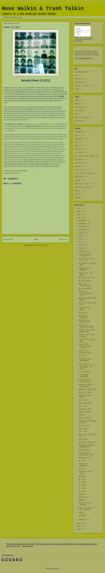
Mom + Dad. (83, 431)
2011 (79, 218)
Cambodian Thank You (87, 389)
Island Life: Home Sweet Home (86, 331)
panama (77, 197)
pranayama (79, 121)
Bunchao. (82, 476)
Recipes (78, 79)
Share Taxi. (83, 497)
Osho (76, 114)
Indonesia (79, 139)
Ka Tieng (82, 461)
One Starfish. (84, 450)
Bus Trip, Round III (87, 442)
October (82, 227)
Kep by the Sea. (85, 418)
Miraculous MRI (84, 403)
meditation (79, 107)
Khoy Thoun (17, 153)
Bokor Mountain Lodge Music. (84, 380)
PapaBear (82, 500)
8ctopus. (82, 415)
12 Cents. (82, 515)
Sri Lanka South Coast (84, 156)
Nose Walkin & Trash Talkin (43, 9)
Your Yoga (82, 400)
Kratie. (81, 513)
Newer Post (8, 239)
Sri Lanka (79, 152)
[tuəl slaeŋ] (42, 128)
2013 (79, 212)
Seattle (78, 149)
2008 (79, 529)
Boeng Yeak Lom (84, 458)
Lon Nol (23, 151)
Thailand (78, 159)
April (81, 245)
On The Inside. (84, 281)
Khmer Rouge (48, 126)
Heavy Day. (83, 428)
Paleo (77, 75)
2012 (79, 215)
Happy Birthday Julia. (84, 396)
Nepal (77, 146)
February (83, 251)
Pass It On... (84, 406)
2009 (79, 526)
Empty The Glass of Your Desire (86, 509)
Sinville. (82, 356)
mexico (77, 191)
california (79, 163)
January (82, 519)
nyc (76, 194)
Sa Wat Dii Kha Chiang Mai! (84, 255)
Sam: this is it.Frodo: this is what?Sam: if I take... (87, 366)
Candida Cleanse (81, 72)
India (77, 135)
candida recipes (81, 86)
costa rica (79, 170)
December (83, 220)
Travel (18, 173)
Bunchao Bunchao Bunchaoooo (85, 385)
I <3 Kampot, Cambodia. (83, 376)
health (77, 104)
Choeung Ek (7, 160)
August (82, 233)
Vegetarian (79, 82)
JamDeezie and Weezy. (84, 308)
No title (82, 479)
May (80, 242)
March (81, 248)
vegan (77, 89)
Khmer (36, 128)
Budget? (81, 494)
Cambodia (50, 124)
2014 (79, 208)
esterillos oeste (82, 184)
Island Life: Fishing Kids (84, 352)
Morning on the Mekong (84, 504)
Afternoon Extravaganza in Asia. (86, 293)
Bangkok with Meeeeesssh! (84, 321)
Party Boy (82, 312)
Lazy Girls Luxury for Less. (86, 259)
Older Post (63, 239)
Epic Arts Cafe (84, 392)
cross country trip (83, 173)
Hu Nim (31, 153)
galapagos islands (82, 187)
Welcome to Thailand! (83, 316)
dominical (79, 177)
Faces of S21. (84, 425)
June (81, 239)
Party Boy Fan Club (86, 278)
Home (36, 239)
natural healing (81, 117)
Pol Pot (46, 155)
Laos (76, 142)
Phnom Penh (35, 124)
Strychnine (9, 130)
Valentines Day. (85, 409)
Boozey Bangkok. (85, 288)
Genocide (14, 124)
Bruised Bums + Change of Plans (86, 454)
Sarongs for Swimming (83, 464)
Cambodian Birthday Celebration (86, 446)
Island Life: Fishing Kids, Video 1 (85, 346)
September (83, 230)
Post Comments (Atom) (39, 245)
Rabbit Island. (84, 412)
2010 (79, 523)
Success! (82, 468)
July (81, 236)
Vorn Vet (23, 153)
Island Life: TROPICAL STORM (85, 326)
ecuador (78, 180)
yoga (76, 100)
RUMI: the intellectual (84, 284)
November (83, 223)
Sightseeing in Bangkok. (84, 269)
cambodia (11, 173)
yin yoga (78, 110)
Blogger (56, 568)
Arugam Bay (79, 132)
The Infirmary (84, 372)
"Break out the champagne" (84, 359)
